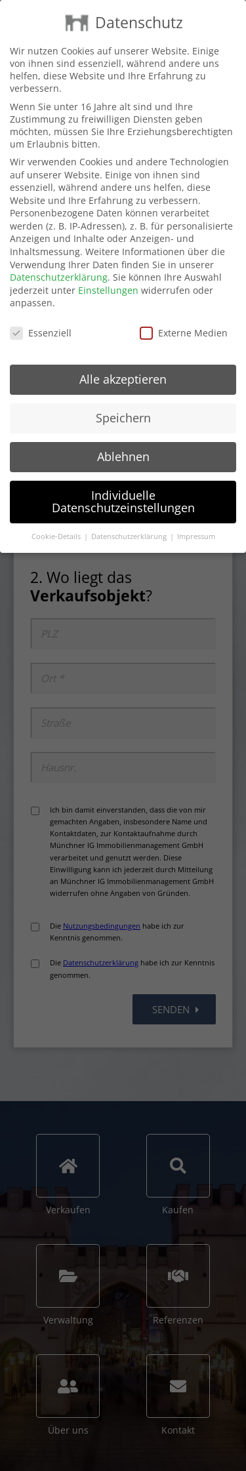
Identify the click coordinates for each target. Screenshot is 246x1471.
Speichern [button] (123, 418)
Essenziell (41, 333)
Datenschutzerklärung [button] (130, 536)
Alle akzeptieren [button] (123, 379)
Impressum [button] (196, 536)
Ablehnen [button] (123, 456)
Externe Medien (184, 333)
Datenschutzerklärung (59, 277)
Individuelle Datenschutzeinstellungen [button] (123, 501)
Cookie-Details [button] (57, 536)
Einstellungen (108, 290)
